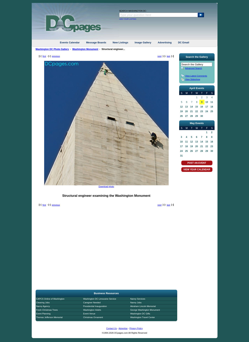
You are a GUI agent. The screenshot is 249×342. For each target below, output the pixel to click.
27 (186, 116)
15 (196, 106)
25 (211, 111)
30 (201, 116)
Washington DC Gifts (140, 313)
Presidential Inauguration (95, 306)
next (160, 56)
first (44, 56)
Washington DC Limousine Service (99, 299)
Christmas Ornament (93, 317)
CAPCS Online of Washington (50, 299)
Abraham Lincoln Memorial (143, 306)
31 (181, 155)
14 (191, 106)
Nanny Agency (43, 306)
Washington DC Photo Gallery (52, 49)
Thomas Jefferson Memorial (49, 317)
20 (186, 111)
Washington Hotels (92, 310)
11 (211, 102)
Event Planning (43, 313)
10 (206, 102)
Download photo (106, 186)
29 (196, 116)
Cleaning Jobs (43, 302)
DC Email (183, 42)
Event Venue (89, 313)
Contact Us (111, 328)
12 (181, 106)
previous (56, 56)
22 (196, 111)
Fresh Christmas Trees (47, 310)
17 (206, 106)
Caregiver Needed (92, 302)
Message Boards (96, 42)
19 (181, 111)
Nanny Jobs (136, 302)
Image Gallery (143, 42)
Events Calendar (70, 42)
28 (191, 116)
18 (211, 106)
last (168, 56)
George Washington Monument (145, 310)
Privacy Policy (136, 328)
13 (186, 106)
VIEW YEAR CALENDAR (196, 169)
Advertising (165, 42)
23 (201, 111)
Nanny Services (137, 299)
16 (201, 106)
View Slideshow (192, 79)
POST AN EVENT (196, 163)
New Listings (120, 42)
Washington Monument (85, 49)
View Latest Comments (196, 76)
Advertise (123, 328)
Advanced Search (193, 68)
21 (191, 111)
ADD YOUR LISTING (127, 19)
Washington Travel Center (142, 317)
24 (206, 111)
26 (181, 116)
